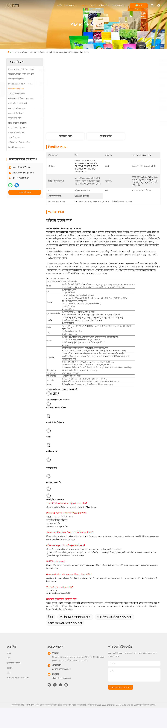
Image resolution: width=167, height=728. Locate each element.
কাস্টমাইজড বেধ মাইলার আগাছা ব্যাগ (114, 617)
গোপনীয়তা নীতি (17, 705)
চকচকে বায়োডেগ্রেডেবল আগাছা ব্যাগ (65, 623)
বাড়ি (59, 5)
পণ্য (84, 5)
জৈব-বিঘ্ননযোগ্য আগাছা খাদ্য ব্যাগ (75, 617)
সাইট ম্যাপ (30, 705)
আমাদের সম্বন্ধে (71, 5)
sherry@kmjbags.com (23, 173)
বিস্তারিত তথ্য (65, 136)
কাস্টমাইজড (68, 334)
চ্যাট (138, 5)
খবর (8, 673)
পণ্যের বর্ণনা (106, 136)
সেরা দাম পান (127, 124)
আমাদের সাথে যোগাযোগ (119, 5)
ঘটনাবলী (104, 5)
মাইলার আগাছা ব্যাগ (29, 52)
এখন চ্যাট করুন (25, 192)
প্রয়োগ (93, 5)
